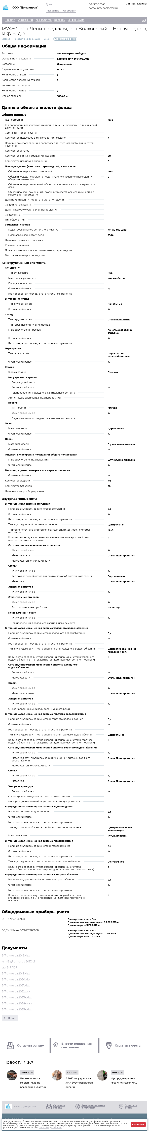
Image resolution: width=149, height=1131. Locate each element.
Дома (49, 4)
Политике (44, 1127)
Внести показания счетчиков (93, 1106)
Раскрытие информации (61, 10)
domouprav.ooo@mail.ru (103, 7)
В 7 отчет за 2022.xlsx (16, 991)
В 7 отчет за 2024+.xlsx (17, 1003)
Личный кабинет (136, 3)
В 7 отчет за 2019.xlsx (16, 973)
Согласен (138, 1124)
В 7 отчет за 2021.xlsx (16, 985)
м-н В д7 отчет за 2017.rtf (18, 961)
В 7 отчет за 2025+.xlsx (17, 1009)
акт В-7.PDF (9, 967)
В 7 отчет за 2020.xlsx (16, 979)
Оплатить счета (131, 1106)
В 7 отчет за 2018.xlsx (16, 955)
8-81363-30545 (97, 4)
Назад (11, 1018)
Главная (6, 39)
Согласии (56, 1127)
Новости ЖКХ (18, 1062)
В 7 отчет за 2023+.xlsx (17, 997)
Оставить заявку (59, 1106)
